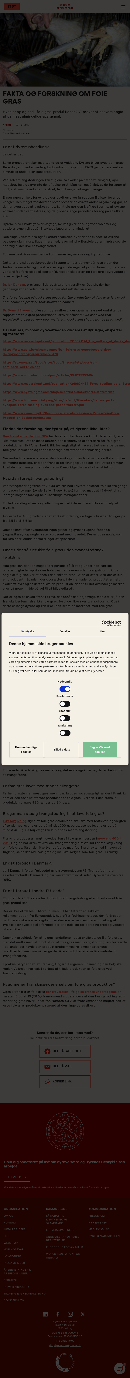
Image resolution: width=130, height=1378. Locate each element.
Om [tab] (102, 631)
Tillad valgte (62, 749)
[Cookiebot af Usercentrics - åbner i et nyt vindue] (104, 623)
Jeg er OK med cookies (100, 749)
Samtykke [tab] (27, 631)
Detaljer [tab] (65, 631)
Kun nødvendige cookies (26, 749)
